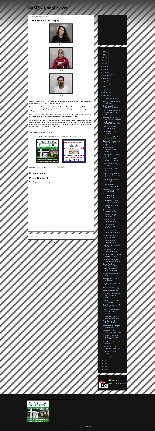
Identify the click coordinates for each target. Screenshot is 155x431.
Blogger (88, 427)
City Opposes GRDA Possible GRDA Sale (110, 160)
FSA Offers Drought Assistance (109, 215)
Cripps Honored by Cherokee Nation (109, 127)
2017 (103, 64)
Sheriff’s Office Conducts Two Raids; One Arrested (111, 311)
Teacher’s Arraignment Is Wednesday (111, 102)
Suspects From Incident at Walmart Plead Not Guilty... (112, 295)
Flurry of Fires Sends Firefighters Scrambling (111, 347)
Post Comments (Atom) (65, 242)
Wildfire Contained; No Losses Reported (110, 236)
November (107, 69)
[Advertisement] (112, 29)
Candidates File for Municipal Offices (109, 241)
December (107, 66)
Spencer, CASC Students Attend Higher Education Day (111, 195)
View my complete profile (117, 383)
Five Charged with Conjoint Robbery (109, 322)
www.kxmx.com (79, 136)
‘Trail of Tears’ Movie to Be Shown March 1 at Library (112, 112)
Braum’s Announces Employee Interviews (111, 211)
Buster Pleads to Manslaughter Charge (111, 265)
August (105, 78)
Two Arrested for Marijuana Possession (111, 107)
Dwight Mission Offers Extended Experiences (111, 260)
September (107, 75)
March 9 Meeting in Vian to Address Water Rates (111, 123)
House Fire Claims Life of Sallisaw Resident (111, 137)
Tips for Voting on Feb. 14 (111, 291)
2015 (103, 363)
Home (61, 237)
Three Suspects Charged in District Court (111, 326)
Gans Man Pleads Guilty (111, 98)
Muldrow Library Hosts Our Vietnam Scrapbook (112, 118)
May (105, 87)
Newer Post (33, 237)
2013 (103, 369)
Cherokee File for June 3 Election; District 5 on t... (112, 201)
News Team (115, 380)
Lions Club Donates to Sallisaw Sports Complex (110, 226)
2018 (103, 61)
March (105, 93)
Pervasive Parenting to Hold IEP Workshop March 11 (110, 337)
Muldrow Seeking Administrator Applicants (112, 331)
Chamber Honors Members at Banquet (111, 185)
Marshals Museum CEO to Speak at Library (112, 255)
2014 (103, 366)
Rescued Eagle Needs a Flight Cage (111, 180)
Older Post (88, 237)
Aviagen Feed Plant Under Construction (112, 284)
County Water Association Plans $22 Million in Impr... (111, 143)
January (106, 357)
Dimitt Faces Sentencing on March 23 (111, 301)
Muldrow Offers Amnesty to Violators (111, 279)
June (105, 84)
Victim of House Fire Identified (110, 132)
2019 (103, 58)
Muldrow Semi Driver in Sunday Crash (111, 190)
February (106, 96)
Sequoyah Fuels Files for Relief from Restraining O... (111, 175)
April (105, 90)
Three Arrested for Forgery (112, 288)
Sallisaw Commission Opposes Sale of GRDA (112, 232)
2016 (103, 360)
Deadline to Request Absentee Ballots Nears (111, 317)
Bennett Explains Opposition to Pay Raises (110, 149)
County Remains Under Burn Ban (111, 206)
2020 (103, 55)
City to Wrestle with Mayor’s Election (109, 220)
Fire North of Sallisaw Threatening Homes (110, 251)
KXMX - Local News (47, 8)
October (106, 72)
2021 (103, 52)
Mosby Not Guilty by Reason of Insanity (110, 269)
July (104, 81)
